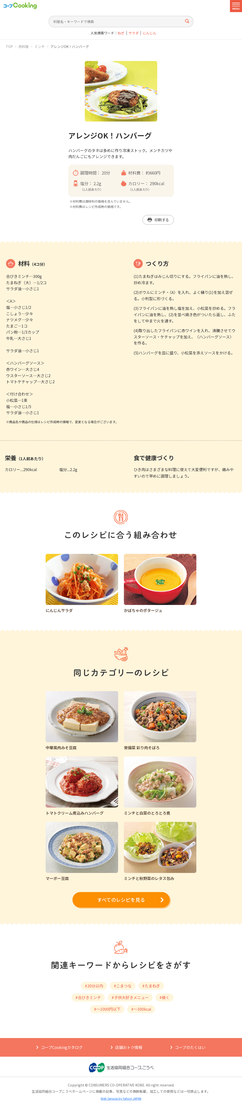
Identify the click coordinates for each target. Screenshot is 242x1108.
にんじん (149, 33)
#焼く (164, 997)
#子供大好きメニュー (130, 997)
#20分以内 (94, 986)
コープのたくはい (190, 1047)
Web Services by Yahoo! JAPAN (121, 1098)
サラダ (133, 33)
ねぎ (121, 33)
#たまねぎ (151, 986)
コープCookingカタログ (62, 1047)
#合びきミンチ (88, 997)
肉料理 (24, 46)
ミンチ (40, 46)
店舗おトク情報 (128, 1047)
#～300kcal (141, 1009)
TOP (9, 46)
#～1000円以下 (107, 1009)
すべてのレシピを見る (121, 899)
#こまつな (123, 986)
